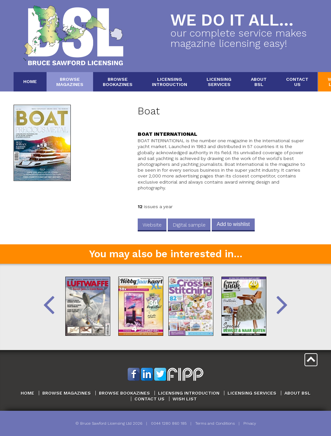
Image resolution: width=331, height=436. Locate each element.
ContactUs (297, 82)
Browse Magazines (66, 393)
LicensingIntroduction (169, 82)
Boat (149, 111)
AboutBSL (259, 82)
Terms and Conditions (215, 423)
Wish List (185, 398)
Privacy (249, 423)
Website (152, 225)
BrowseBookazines (118, 82)
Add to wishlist (233, 224)
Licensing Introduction (188, 393)
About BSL (297, 393)
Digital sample (189, 225)
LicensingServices (219, 82)
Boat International (167, 134)
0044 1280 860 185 (169, 423)
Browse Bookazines (124, 393)
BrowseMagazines (69, 82)
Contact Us (149, 398)
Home (30, 81)
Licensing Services (252, 393)
